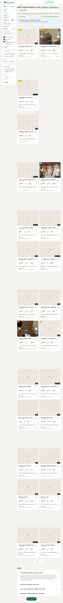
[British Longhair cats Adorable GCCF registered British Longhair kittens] (50, 58)
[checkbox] (4, 59)
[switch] (13, 50)
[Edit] (14, 86)
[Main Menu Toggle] (1, 2)
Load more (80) (10, 81)
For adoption (7, 42)
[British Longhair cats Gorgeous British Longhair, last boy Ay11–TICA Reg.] (27, 172)
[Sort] (50, 38)
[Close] (59, 42)
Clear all (12, 27)
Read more (57, 35)
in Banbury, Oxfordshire (49, 29)
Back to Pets (7, 30)
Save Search (21, 38)
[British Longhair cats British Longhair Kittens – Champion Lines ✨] (50, 299)
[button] (50, 58)
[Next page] (43, 529)
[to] (13, 121)
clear (13, 53)
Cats (5, 33)
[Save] (36, 68)
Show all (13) (8, 101)
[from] (7, 121)
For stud (6, 45)
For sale (6, 39)
